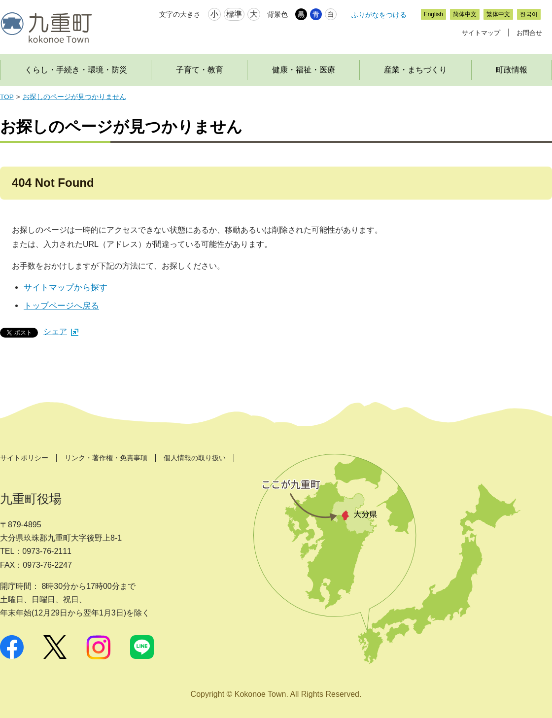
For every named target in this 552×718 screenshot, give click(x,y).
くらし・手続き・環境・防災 (76, 70)
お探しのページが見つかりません (74, 97)
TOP (7, 97)
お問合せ (529, 33)
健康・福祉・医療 (303, 70)
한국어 (529, 14)
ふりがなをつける (379, 15)
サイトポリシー (24, 458)
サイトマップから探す (65, 287)
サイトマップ (481, 33)
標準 (234, 14)
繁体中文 (498, 14)
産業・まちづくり (415, 70)
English (433, 14)
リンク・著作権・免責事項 (106, 458)
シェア (60, 331)
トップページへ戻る (61, 305)
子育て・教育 (199, 70)
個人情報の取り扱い (195, 458)
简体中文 (465, 14)
